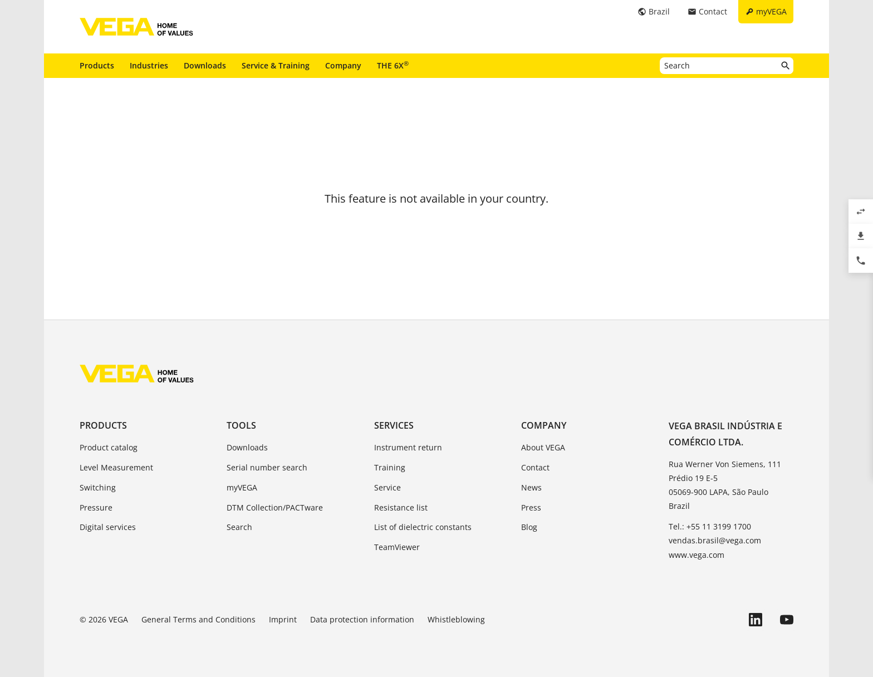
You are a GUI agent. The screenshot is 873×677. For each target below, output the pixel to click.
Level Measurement (116, 467)
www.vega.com (696, 555)
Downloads (205, 65)
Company (343, 65)
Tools (241, 425)
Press (531, 507)
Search (239, 527)
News (531, 487)
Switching (98, 487)
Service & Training (276, 65)
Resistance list (401, 507)
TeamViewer (397, 547)
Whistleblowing (456, 619)
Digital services (108, 527)
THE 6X (393, 65)
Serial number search (267, 467)
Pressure (96, 507)
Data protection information (362, 619)
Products (97, 65)
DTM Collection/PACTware (275, 507)
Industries (149, 65)
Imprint (283, 619)
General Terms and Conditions (198, 619)
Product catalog (109, 447)
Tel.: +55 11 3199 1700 (710, 526)
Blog (529, 527)
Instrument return (408, 447)
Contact (535, 467)
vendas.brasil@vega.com (715, 540)
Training (389, 467)
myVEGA (242, 487)
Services (394, 425)
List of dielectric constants (423, 527)
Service (387, 487)
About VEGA (543, 447)
